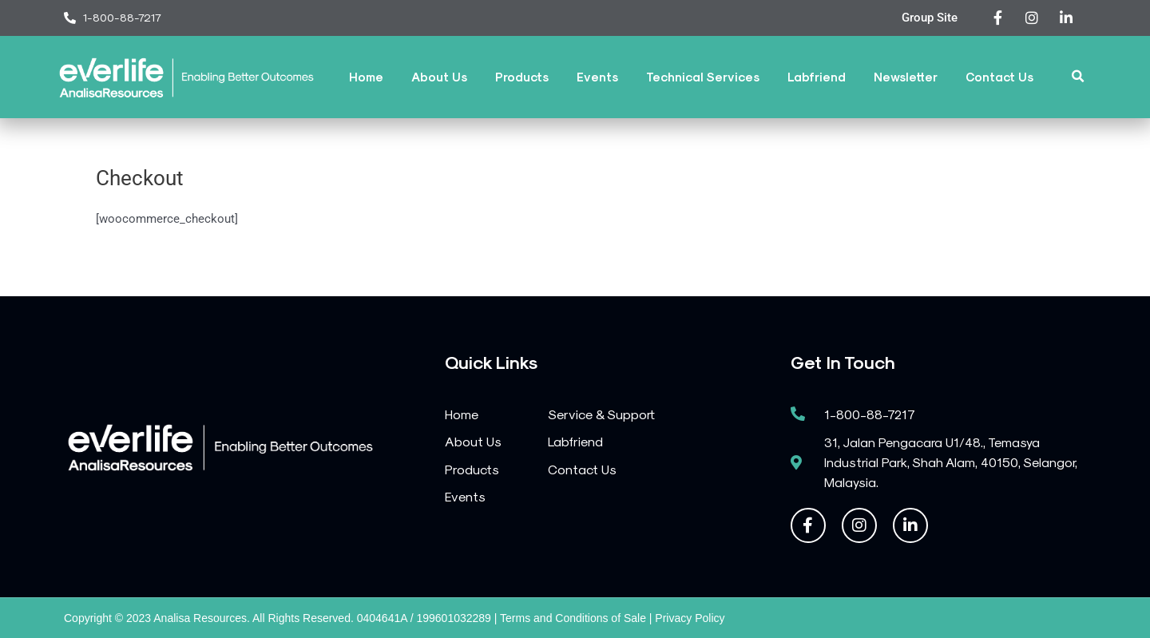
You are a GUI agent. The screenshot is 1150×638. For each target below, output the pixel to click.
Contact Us (999, 76)
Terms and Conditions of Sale (573, 618)
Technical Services (702, 76)
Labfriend (816, 76)
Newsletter (906, 76)
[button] (1078, 77)
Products (522, 76)
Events (597, 76)
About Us (439, 76)
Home (366, 76)
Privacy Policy (689, 618)
